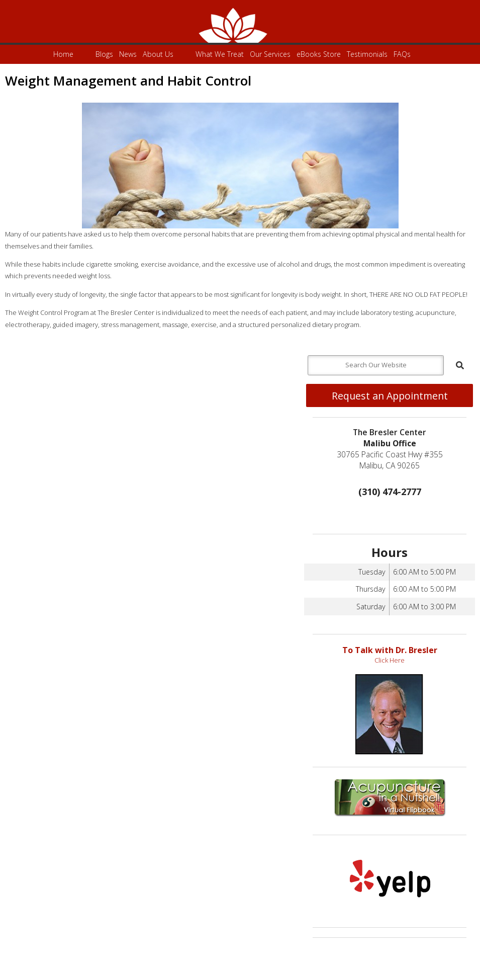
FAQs (402, 54)
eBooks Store (319, 54)
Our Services (270, 54)
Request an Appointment (390, 396)
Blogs (104, 54)
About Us (158, 54)
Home (63, 54)
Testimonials (367, 54)
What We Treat (220, 54)
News (128, 54)
